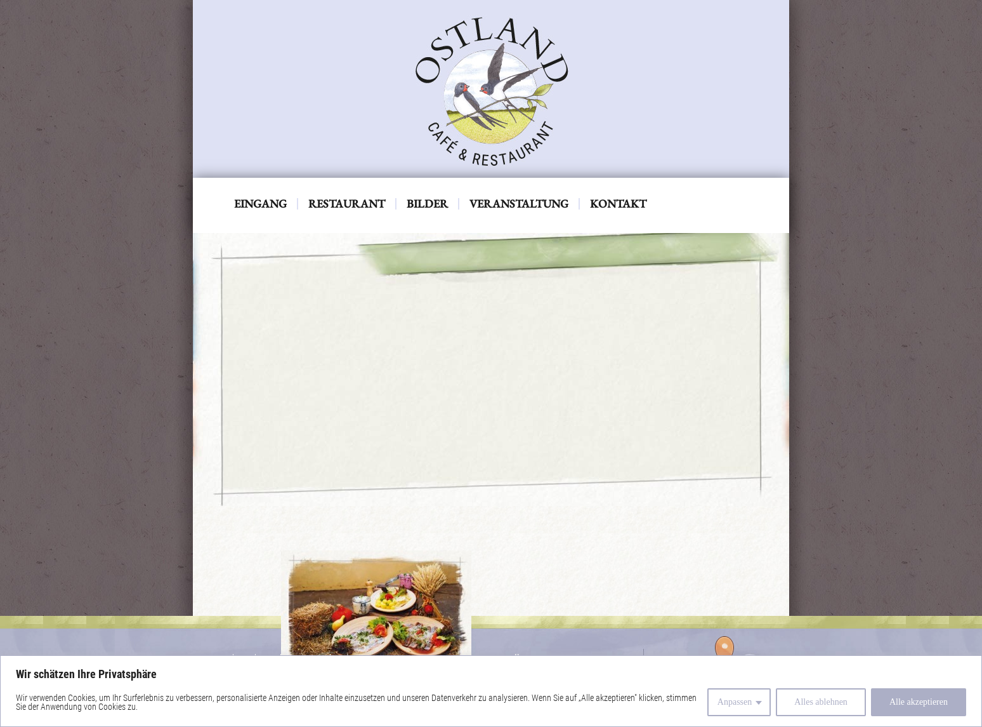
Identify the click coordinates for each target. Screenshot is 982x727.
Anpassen (734, 702)
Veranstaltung (518, 204)
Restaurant (346, 204)
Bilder (427, 204)
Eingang (260, 204)
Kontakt (618, 204)
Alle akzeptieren (918, 702)
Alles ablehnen (821, 702)
